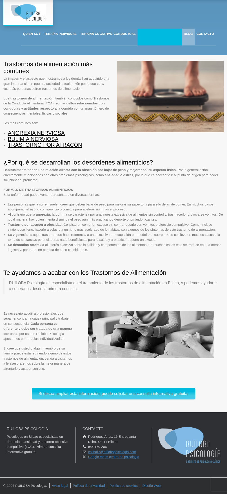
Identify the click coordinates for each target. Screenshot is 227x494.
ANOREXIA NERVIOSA (36, 133)
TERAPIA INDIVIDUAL (60, 34)
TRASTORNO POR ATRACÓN (45, 145)
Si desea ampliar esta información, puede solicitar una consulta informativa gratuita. (113, 393)
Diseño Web (151, 485)
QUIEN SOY (31, 34)
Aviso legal (60, 485)
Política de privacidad (89, 485)
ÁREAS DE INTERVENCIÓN (159, 34)
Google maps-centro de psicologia (113, 457)
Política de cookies (123, 485)
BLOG (188, 34)
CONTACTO (205, 34)
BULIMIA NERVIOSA (33, 139)
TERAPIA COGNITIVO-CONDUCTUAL (108, 34)
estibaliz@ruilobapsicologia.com (112, 452)
